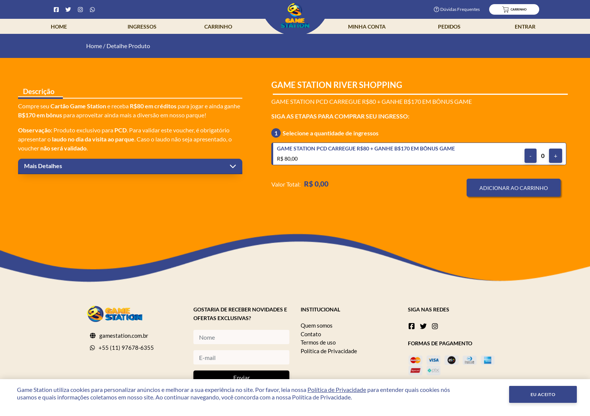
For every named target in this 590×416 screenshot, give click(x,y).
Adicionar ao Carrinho (513, 188)
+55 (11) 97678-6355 (126, 347)
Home (59, 26)
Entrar (525, 26)
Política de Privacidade (329, 351)
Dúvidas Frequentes (457, 9)
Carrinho (218, 26)
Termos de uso (318, 342)
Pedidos (449, 26)
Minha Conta (367, 26)
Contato (311, 334)
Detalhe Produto (128, 45)
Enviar (241, 377)
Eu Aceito (543, 394)
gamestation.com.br (123, 335)
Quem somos (317, 325)
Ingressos (142, 26)
